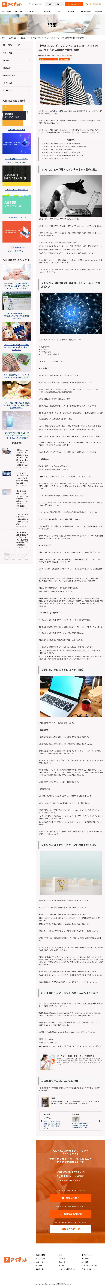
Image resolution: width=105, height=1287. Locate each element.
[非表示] (72, 140)
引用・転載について (89, 1269)
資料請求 (71, 11)
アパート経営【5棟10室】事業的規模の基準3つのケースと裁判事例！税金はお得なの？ (17, 405)
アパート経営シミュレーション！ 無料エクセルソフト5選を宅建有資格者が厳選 (16, 316)
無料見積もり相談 (95, 4)
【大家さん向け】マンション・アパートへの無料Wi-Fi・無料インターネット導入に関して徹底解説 (16, 435)
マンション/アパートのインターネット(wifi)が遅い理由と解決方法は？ (22, 478)
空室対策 (23, 38)
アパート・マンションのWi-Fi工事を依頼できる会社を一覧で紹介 (22, 519)
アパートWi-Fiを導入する (16, 247)
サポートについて (33, 11)
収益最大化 (6, 68)
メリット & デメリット (16, 251)
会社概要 (85, 1262)
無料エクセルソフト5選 (16, 162)
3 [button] (19, 554)
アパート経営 (7, 53)
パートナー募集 (54, 4)
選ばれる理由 (6, 11)
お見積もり (86, 1258)
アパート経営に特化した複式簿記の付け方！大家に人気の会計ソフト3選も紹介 (16, 347)
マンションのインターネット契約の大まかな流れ (62, 152)
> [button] (19, 558)
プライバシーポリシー (90, 1265)
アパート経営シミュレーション (16, 158)
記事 (59, 11)
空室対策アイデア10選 (16, 129)
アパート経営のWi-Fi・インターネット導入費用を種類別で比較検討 (16, 376)
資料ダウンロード (71, 1229)
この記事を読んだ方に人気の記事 (56, 158)
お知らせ (62, 1258)
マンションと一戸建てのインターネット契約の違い (63, 143)
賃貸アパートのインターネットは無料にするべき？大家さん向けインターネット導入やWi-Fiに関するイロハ (22, 457)
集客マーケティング (9, 75)
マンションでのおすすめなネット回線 (58, 149)
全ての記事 (12, 38)
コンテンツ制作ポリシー (68, 1269)
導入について (18, 11)
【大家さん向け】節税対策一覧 (16, 189)
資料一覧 (62, 1262)
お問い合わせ (75, 4)
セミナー (62, 1265)
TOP (3, 38)
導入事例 (47, 11)
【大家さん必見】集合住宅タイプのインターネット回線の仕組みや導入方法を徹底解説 (22, 538)
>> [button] (26, 558)
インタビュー (7, 90)
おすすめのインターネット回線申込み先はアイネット (63, 155)
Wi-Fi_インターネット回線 (49, 59)
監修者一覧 (99, 11)
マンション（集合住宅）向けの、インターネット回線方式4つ (66, 146)
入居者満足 (65, 59)
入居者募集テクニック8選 (16, 217)
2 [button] (13, 554)
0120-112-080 (38, 4)
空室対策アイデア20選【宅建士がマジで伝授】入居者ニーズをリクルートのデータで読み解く (16, 285)
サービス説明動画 (85, 11)
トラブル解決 (7, 83)
